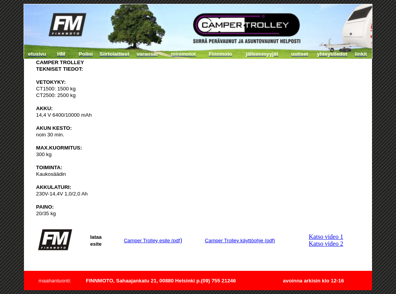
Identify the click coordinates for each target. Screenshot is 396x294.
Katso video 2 (326, 243)
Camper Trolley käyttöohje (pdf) (240, 240)
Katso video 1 (326, 236)
